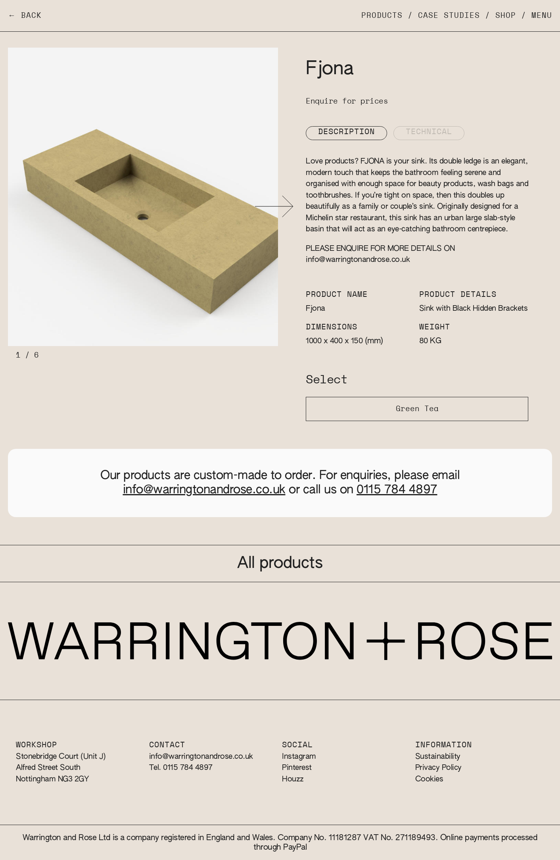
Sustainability (437, 756)
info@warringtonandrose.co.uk (358, 260)
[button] (274, 206)
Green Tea (417, 409)
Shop (505, 15)
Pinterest (297, 767)
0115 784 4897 (397, 490)
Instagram (299, 756)
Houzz (293, 779)
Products (382, 15)
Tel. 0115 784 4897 (181, 767)
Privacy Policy (438, 767)
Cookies (429, 779)
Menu (541, 15)
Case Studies (449, 15)
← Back (25, 15)
